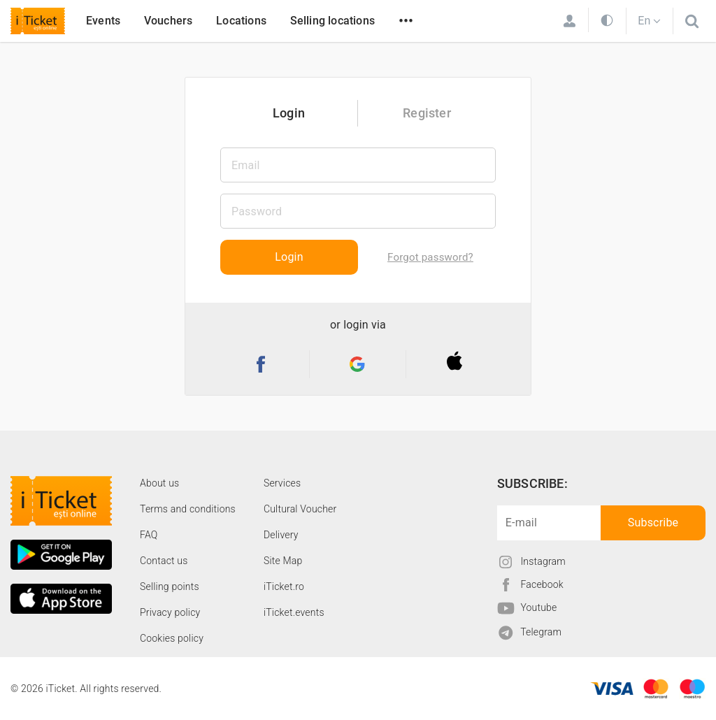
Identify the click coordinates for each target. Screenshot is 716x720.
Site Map (283, 560)
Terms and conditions (188, 508)
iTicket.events (294, 612)
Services (282, 483)
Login (289, 113)
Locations (241, 20)
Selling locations (332, 20)
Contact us (164, 560)
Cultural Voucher (300, 508)
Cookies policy (171, 638)
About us (159, 483)
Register (427, 113)
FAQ (148, 534)
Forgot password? (430, 257)
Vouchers (168, 20)
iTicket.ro (284, 586)
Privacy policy (170, 612)
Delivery (281, 534)
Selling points (169, 586)
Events (103, 20)
